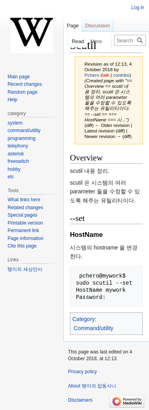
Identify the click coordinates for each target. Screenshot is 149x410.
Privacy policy (82, 371)
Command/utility (93, 328)
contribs (121, 74)
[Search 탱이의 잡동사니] (130, 40)
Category (83, 319)
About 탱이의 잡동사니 (92, 386)
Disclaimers (80, 400)
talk (105, 74)
